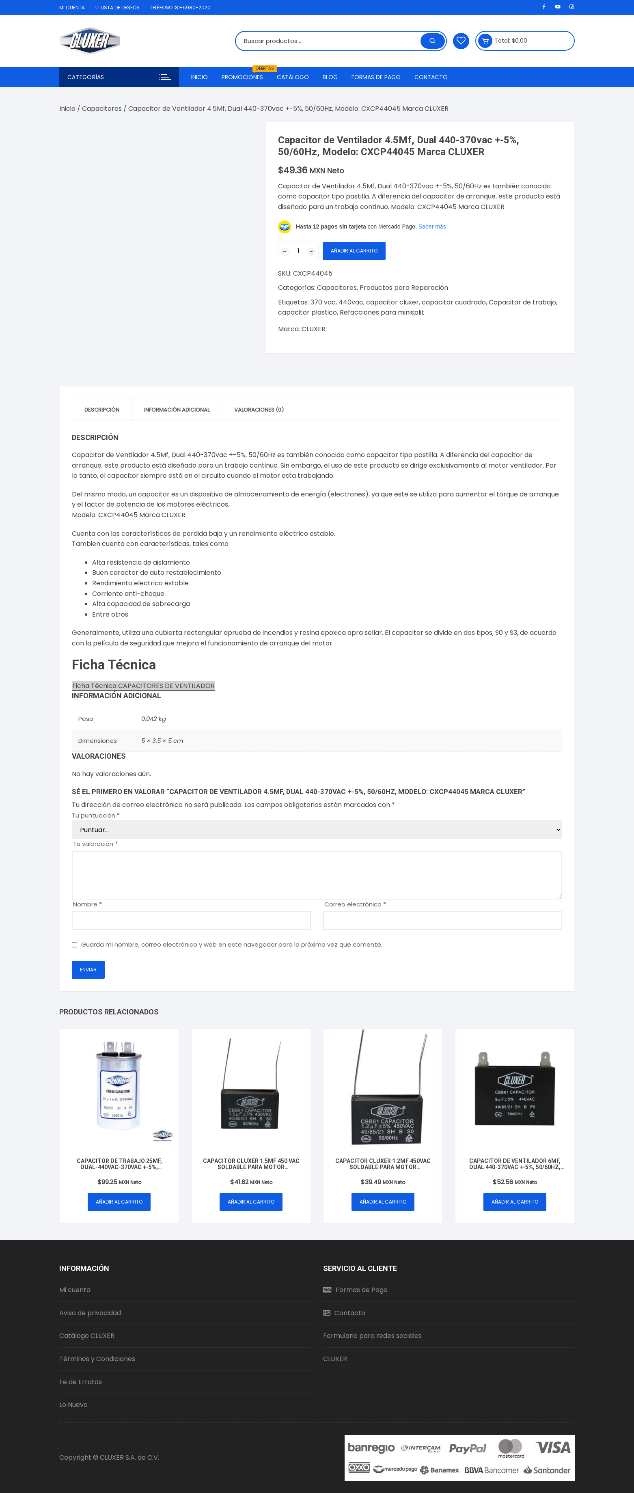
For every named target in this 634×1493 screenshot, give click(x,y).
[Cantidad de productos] (298, 251)
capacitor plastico (307, 312)
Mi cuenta (72, 7)
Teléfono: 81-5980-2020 (180, 7)
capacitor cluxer (392, 302)
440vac (351, 302)
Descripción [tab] (101, 410)
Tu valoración (95, 843)
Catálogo (293, 77)
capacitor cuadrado (454, 302)
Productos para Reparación (404, 287)
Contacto (431, 77)
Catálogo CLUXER (86, 1335)
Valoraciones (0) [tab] (259, 410)
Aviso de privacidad (90, 1313)
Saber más (432, 226)
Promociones (245, 74)
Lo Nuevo (73, 1404)
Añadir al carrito (354, 250)
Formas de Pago (376, 77)
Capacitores (102, 108)
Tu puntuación (96, 815)
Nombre (87, 904)
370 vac (323, 302)
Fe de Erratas (80, 1382)
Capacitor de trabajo (522, 302)
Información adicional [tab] (176, 410)
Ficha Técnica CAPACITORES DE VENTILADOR (143, 685)
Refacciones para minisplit (382, 312)
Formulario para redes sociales (372, 1335)
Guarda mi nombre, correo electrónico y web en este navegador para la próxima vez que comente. (231, 944)
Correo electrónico (355, 904)
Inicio (199, 77)
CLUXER (314, 329)
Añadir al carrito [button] (119, 1201)
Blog (330, 77)
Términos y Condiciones (97, 1359)
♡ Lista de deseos (117, 7)
